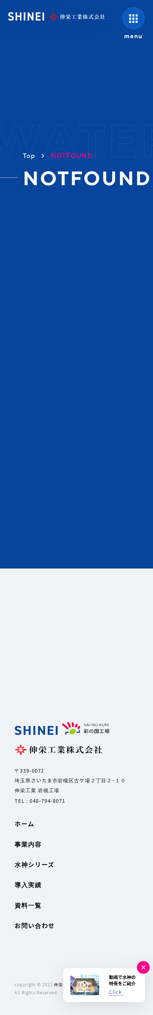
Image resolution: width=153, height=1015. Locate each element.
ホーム (25, 823)
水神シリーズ (35, 864)
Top (29, 155)
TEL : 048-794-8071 (40, 800)
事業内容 (28, 844)
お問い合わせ (35, 925)
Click (115, 992)
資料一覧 (28, 905)
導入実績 (28, 884)
